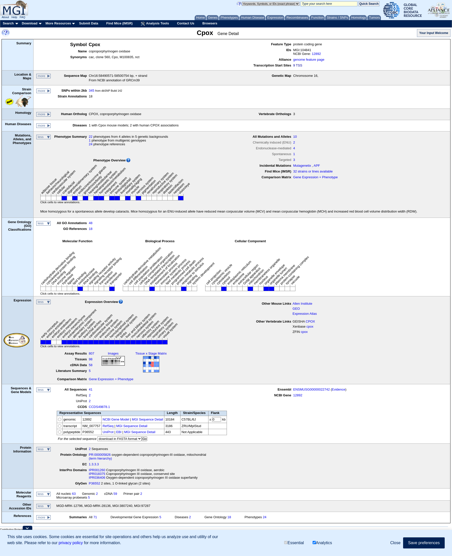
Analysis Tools (155, 23)
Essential (294, 543)
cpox (310, 326)
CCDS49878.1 (99, 407)
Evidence (338, 389)
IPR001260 (97, 470)
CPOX (310, 321)
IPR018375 (97, 474)
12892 (316, 54)
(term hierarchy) (100, 458)
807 (91, 353)
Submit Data (88, 23)
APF (317, 165)
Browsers (209, 23)
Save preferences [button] (424, 543)
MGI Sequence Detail (147, 419)
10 (295, 136)
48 (90, 223)
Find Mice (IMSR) (119, 23)
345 (91, 90)
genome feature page (308, 59)
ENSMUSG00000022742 (311, 389)
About (5, 17)
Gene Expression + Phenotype (315, 177)
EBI (119, 432)
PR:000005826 (100, 455)
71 (95, 517)
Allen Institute (302, 303)
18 (90, 229)
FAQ (22, 17)
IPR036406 (97, 477)
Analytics (322, 543)
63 (74, 494)
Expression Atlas (305, 314)
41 (90, 389)
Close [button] (395, 543)
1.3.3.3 (94, 464)
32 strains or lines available (313, 171)
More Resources (58, 23)
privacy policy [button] (70, 543)
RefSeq (108, 426)
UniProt (108, 432)
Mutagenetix (302, 165)
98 (90, 359)
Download (29, 23)
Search (8, 23)
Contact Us (185, 23)
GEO (296, 308)
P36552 (94, 483)
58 (90, 365)
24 (90, 144)
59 (115, 494)
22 (90, 136)
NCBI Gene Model (116, 419)
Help (14, 17)
